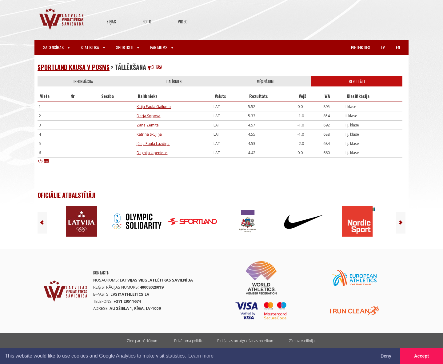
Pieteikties (360, 47)
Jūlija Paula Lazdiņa (153, 143)
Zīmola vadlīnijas (302, 340)
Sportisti (127, 47)
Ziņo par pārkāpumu (144, 340)
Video (183, 21)
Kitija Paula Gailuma (154, 106)
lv (383, 47)
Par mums (161, 47)
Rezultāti (357, 81)
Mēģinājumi (265, 81)
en (398, 47)
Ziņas (111, 21)
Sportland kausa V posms (74, 67)
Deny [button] (386, 356)
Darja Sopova (148, 115)
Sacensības (56, 47)
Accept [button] (421, 356)
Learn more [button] (201, 355)
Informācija (83, 81)
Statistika (93, 47)
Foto (146, 21)
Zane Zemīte (148, 125)
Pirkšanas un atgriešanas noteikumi (246, 340)
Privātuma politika (189, 340)
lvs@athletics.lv (129, 294)
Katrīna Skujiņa (149, 134)
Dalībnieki (174, 81)
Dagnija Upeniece (152, 152)
